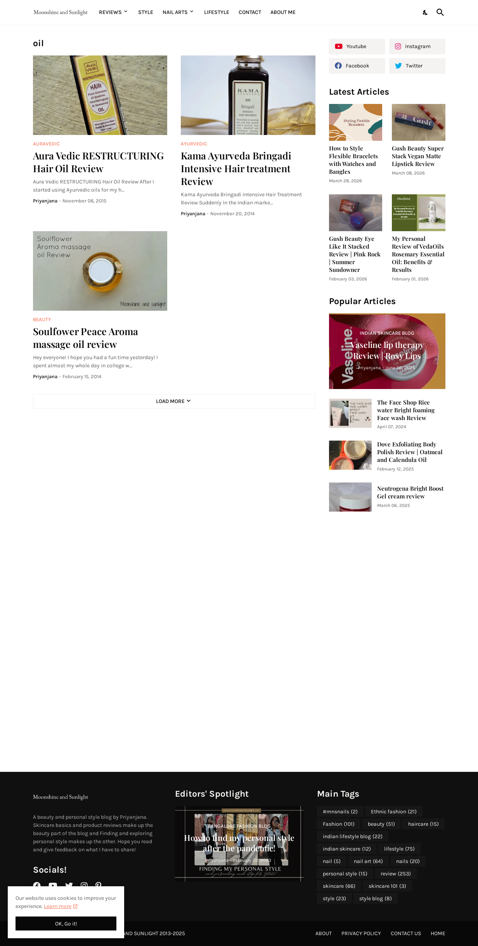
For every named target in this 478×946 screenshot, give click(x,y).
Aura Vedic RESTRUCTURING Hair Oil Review (98, 162)
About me (283, 12)
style (334, 899)
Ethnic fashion (394, 812)
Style (145, 12)
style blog (375, 899)
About (323, 933)
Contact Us (406, 933)
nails (408, 861)
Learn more (57, 906)
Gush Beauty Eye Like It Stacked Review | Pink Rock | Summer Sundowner (355, 254)
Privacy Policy (361, 933)
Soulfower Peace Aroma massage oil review (85, 337)
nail (332, 861)
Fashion (339, 824)
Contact (250, 12)
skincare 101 (387, 886)
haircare (423, 824)
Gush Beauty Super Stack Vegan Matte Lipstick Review (418, 156)
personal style (345, 874)
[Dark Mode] (425, 12)
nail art (368, 861)
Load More (170, 401)
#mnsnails (340, 812)
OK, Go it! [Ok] (66, 923)
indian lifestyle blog (353, 837)
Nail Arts (175, 12)
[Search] (438, 12)
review (396, 874)
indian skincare (347, 849)
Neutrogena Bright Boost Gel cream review (410, 492)
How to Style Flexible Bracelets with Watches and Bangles (353, 160)
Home (438, 933)
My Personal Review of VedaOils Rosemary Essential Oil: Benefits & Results (418, 254)
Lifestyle (216, 12)
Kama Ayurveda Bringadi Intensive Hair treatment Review (236, 168)
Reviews (110, 12)
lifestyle (399, 849)
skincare (339, 886)
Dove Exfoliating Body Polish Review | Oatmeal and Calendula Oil (410, 452)
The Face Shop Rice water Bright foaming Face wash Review (406, 410)
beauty (381, 824)
